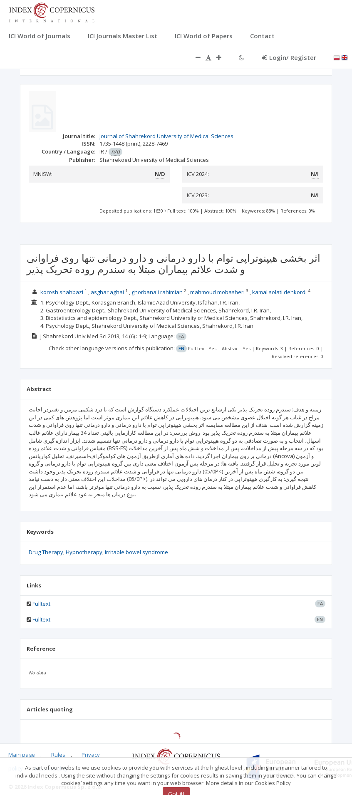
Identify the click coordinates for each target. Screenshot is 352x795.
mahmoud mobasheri (217, 292)
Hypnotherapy (84, 552)
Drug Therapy (46, 552)
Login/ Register (289, 57)
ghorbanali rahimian (157, 292)
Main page (21, 754)
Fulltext (41, 603)
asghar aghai (107, 292)
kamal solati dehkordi (279, 292)
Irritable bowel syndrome (136, 552)
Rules (58, 754)
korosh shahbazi (61, 292)
